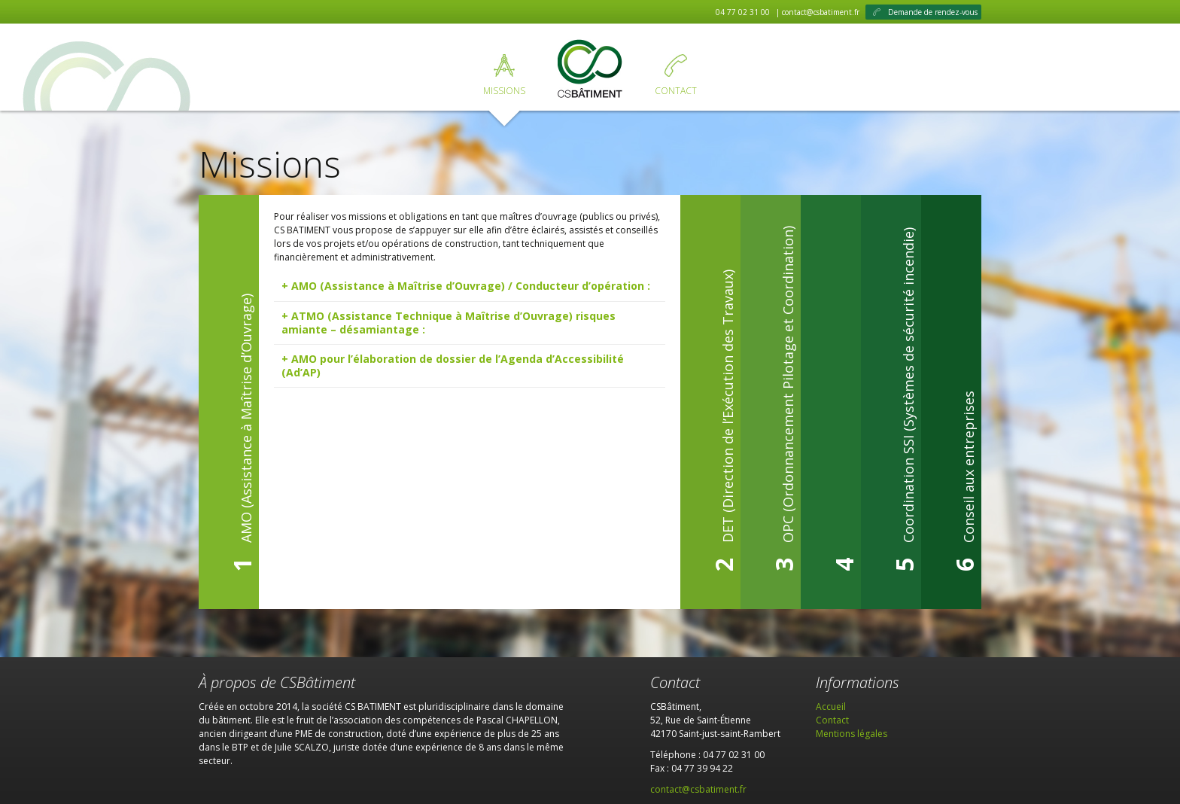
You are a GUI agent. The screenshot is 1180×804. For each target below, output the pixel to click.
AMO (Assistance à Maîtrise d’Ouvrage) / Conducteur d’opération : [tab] (470, 286)
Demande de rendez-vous (933, 12)
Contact (676, 90)
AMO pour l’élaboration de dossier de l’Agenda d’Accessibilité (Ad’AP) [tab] (452, 365)
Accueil (590, 70)
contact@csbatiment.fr (698, 789)
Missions (504, 90)
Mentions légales (851, 733)
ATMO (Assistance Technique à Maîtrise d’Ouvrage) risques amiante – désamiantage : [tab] (448, 323)
